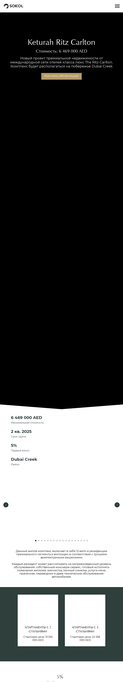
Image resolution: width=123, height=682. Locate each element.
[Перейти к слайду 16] (81, 540)
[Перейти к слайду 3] (41, 540)
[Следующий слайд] (117, 504)
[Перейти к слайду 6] (51, 540)
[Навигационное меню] (117, 6)
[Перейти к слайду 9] (60, 540)
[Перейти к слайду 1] (35, 540)
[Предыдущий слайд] (5, 504)
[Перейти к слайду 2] (38, 540)
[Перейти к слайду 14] (75, 540)
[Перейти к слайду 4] (44, 540)
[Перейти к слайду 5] (48, 540)
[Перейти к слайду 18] (87, 540)
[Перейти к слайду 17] (84, 540)
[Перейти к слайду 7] (54, 540)
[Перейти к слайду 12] (69, 540)
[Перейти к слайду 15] (78, 540)
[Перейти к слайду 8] (57, 540)
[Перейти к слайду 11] (66, 540)
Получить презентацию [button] (61, 76)
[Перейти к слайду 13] (72, 540)
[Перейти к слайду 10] (63, 540)
